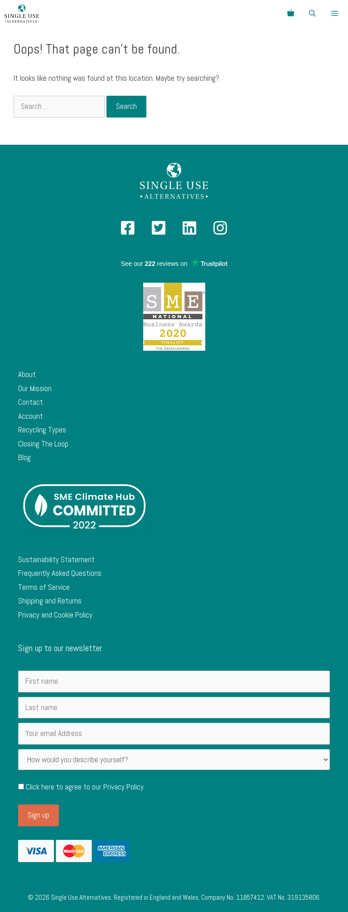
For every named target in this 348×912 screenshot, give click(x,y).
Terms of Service (44, 587)
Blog (24, 457)
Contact (30, 402)
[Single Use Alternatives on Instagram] (220, 231)
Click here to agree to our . (81, 787)
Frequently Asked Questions (60, 573)
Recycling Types (42, 430)
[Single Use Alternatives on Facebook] (127, 231)
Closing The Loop (43, 444)
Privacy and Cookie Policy (55, 615)
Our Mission (35, 388)
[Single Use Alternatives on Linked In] (189, 231)
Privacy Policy (123, 787)
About (27, 374)
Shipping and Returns (50, 601)
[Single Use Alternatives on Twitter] (158, 231)
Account (30, 416)
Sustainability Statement (56, 559)
